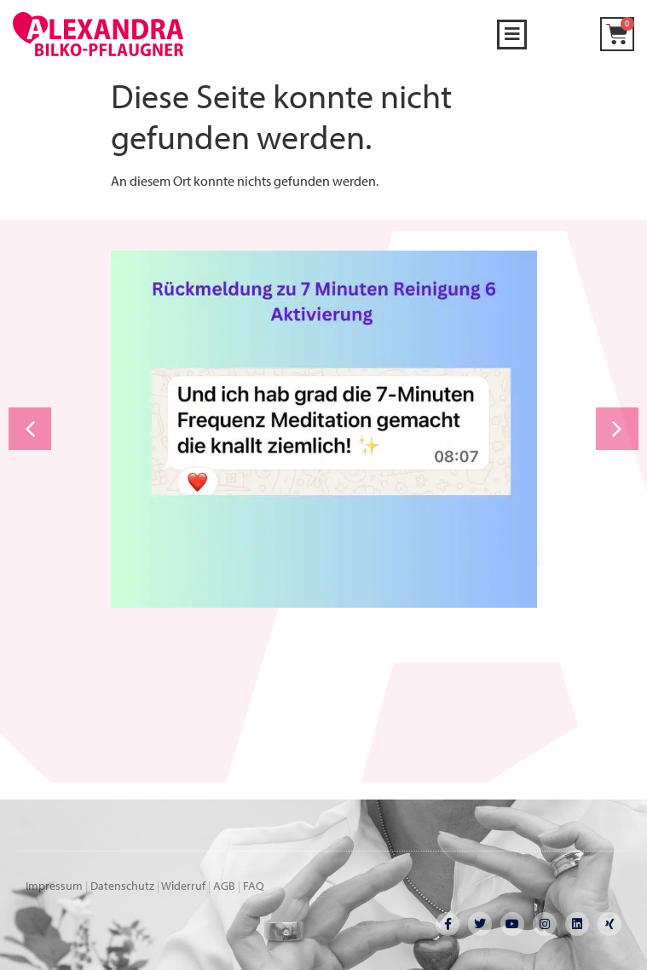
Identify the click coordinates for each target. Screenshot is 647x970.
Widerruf (183, 885)
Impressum (54, 885)
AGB (224, 885)
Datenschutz (122, 885)
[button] (512, 34)
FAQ (253, 885)
